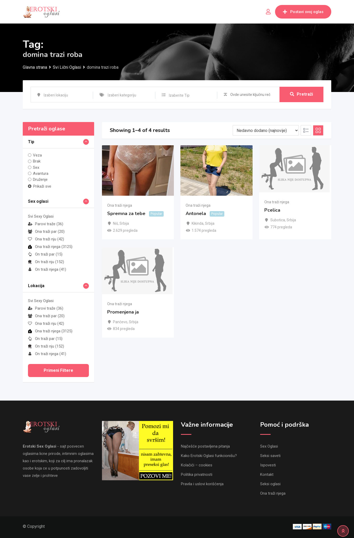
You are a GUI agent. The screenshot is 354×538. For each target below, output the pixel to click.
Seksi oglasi (270, 484)
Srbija (124, 223)
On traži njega (47, 269)
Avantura (40, 173)
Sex (36, 167)
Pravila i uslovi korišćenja (202, 484)
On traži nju (46, 261)
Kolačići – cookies (196, 465)
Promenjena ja (123, 312)
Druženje (40, 179)
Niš (115, 223)
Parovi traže (45, 224)
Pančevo (120, 322)
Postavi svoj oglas (303, 11)
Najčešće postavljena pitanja (205, 446)
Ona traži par (46, 231)
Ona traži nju (46, 239)
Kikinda (197, 223)
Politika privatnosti (196, 474)
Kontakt (266, 474)
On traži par (45, 254)
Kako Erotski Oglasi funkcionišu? (209, 455)
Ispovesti (268, 465)
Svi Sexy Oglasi (41, 216)
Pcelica (272, 210)
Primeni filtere (58, 370)
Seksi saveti (270, 455)
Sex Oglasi (269, 446)
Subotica (277, 220)
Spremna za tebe (126, 214)
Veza (37, 155)
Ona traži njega (50, 246)
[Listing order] (266, 130)
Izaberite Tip (179, 95)
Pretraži (301, 94)
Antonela (196, 214)
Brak (37, 161)
